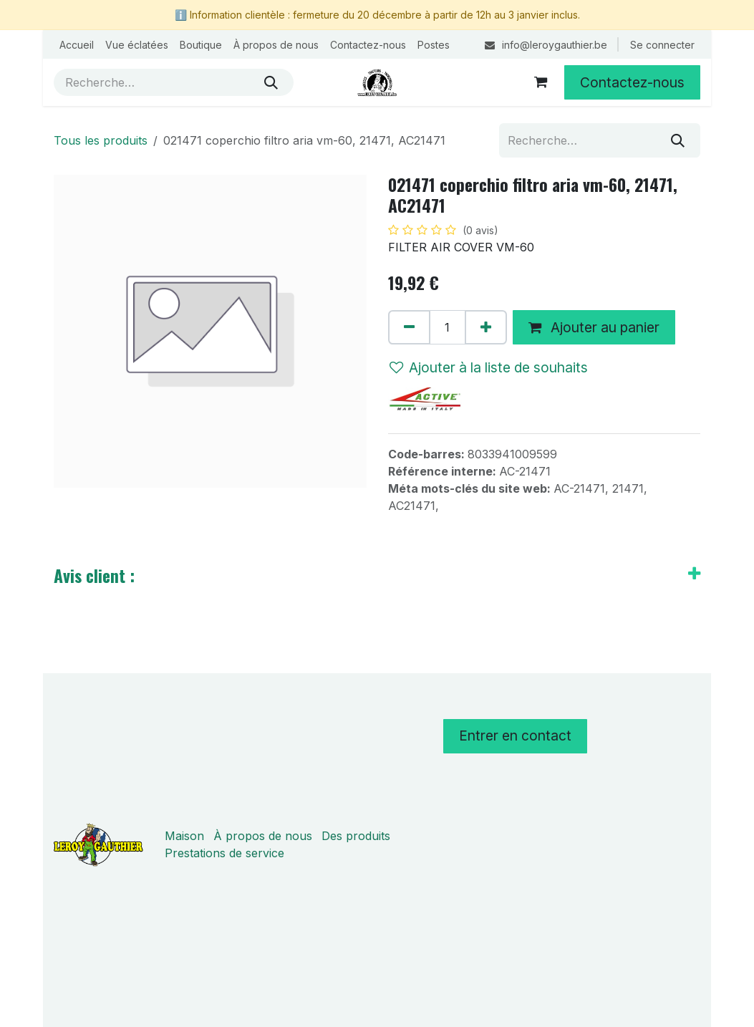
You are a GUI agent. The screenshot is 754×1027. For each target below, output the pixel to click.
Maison (184, 836)
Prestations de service (224, 853)
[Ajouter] (486, 327)
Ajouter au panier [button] (593, 327)
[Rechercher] (271, 82)
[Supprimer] (409, 327)
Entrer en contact (515, 735)
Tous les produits (101, 140)
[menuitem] (77, 45)
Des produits (356, 836)
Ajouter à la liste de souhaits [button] (489, 367)
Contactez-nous (632, 82)
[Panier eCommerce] (541, 82)
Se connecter (662, 45)
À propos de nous (262, 836)
